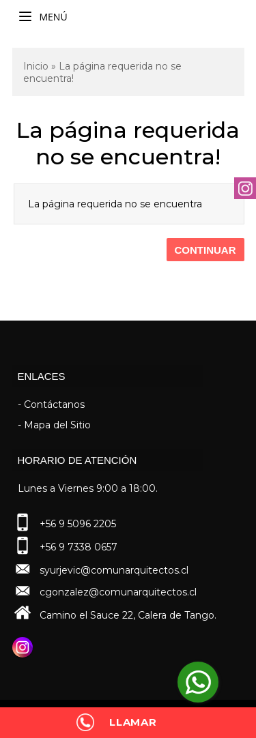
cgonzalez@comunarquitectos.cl (118, 592)
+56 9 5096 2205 (78, 524)
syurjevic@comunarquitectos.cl (114, 570)
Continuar (205, 250)
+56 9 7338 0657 (78, 547)
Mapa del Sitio (57, 425)
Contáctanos (54, 404)
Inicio (35, 66)
